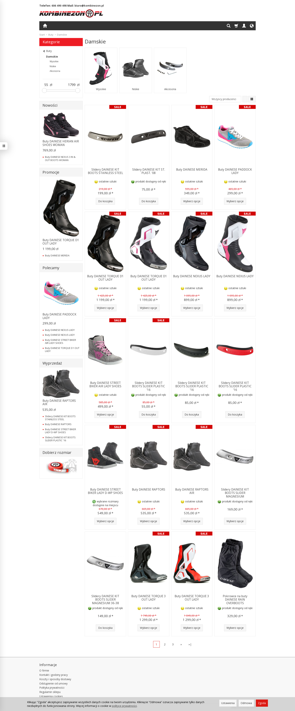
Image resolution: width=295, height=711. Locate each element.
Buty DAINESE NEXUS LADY (191, 276)
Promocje (51, 172)
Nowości (50, 105)
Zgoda (262, 703)
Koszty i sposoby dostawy (55, 679)
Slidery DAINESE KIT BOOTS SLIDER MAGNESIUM (235, 493)
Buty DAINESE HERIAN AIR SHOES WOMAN (61, 143)
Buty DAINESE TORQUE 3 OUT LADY (148, 598)
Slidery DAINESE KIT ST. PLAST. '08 (148, 171)
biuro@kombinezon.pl (89, 5)
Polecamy (51, 267)
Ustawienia (228, 703)
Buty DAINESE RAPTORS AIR (191, 491)
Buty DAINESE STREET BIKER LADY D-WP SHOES (105, 491)
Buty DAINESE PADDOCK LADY (235, 171)
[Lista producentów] (225, 99)
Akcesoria (170, 89)
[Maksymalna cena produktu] (71, 84)
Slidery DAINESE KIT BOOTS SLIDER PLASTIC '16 (148, 386)
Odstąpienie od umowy (53, 683)
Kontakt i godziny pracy (53, 675)
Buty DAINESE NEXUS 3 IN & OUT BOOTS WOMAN (60, 158)
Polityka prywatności (51, 687)
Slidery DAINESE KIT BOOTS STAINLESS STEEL (105, 171)
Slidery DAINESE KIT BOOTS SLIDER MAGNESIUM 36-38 (105, 599)
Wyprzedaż (52, 363)
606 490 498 (59, 5)
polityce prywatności (124, 706)
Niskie (135, 89)
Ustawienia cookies (51, 696)
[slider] (44, 90)
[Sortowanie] (245, 99)
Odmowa (246, 703)
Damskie (52, 56)
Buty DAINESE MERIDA (191, 170)
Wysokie (101, 89)
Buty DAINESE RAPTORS (148, 489)
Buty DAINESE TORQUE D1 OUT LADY (105, 278)
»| (190, 644)
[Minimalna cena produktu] (46, 84)
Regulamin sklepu (50, 692)
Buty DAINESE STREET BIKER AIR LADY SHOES (105, 384)
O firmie (44, 670)
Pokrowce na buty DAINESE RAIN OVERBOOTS (235, 599)
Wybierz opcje (191, 201)
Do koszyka (105, 201)
